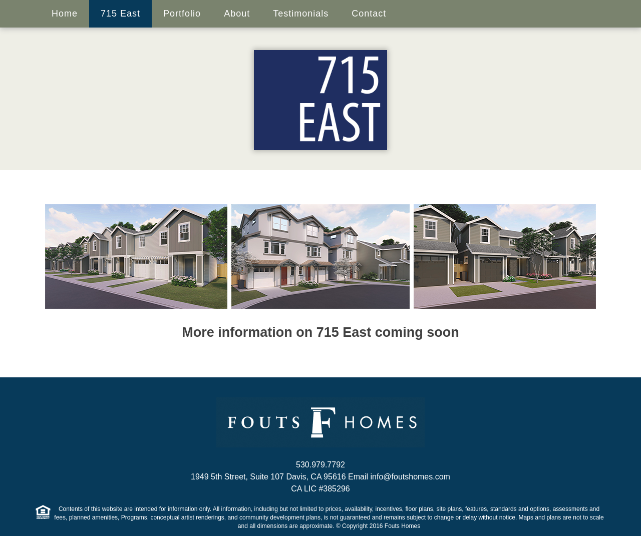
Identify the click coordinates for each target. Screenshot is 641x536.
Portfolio (182, 14)
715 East (120, 14)
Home (65, 14)
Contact (369, 14)
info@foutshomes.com (410, 476)
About (237, 14)
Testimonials (301, 14)
